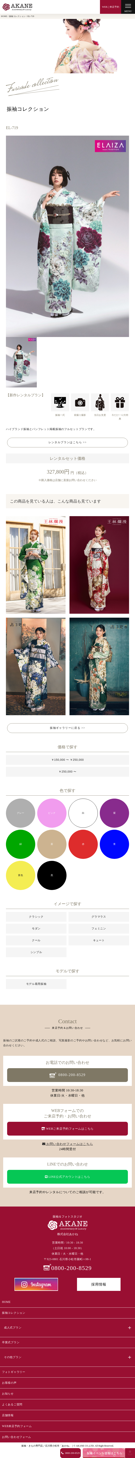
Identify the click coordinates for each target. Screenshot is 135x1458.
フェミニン (98, 928)
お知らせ (8, 1393)
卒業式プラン (10, 1342)
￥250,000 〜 (67, 771)
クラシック (36, 916)
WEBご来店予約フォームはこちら (67, 1128)
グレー (20, 813)
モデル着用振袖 (36, 983)
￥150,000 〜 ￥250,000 (67, 759)
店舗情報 (8, 1415)
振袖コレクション (13, 1312)
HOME (6, 1302)
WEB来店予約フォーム (17, 1426)
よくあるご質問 (12, 1404)
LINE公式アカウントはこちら (67, 1176)
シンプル (36, 952)
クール (36, 940)
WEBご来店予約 (110, 7)
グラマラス (98, 916)
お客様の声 (9, 1382)
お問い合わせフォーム (16, 1437)
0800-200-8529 (67, 1075)
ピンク (52, 813)
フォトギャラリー (13, 1371)
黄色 (20, 875)
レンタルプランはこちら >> (67, 442)
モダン (36, 928)
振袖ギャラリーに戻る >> (67, 727)
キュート (99, 940)
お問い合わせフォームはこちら (67, 1144)
